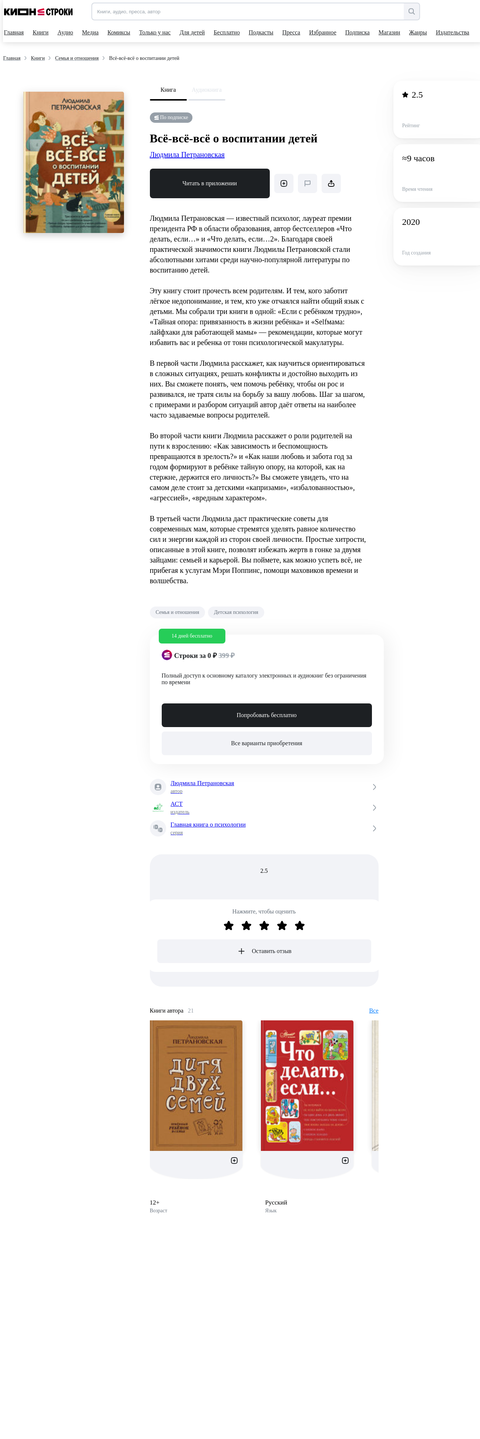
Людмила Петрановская (187, 155)
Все (373, 1010)
